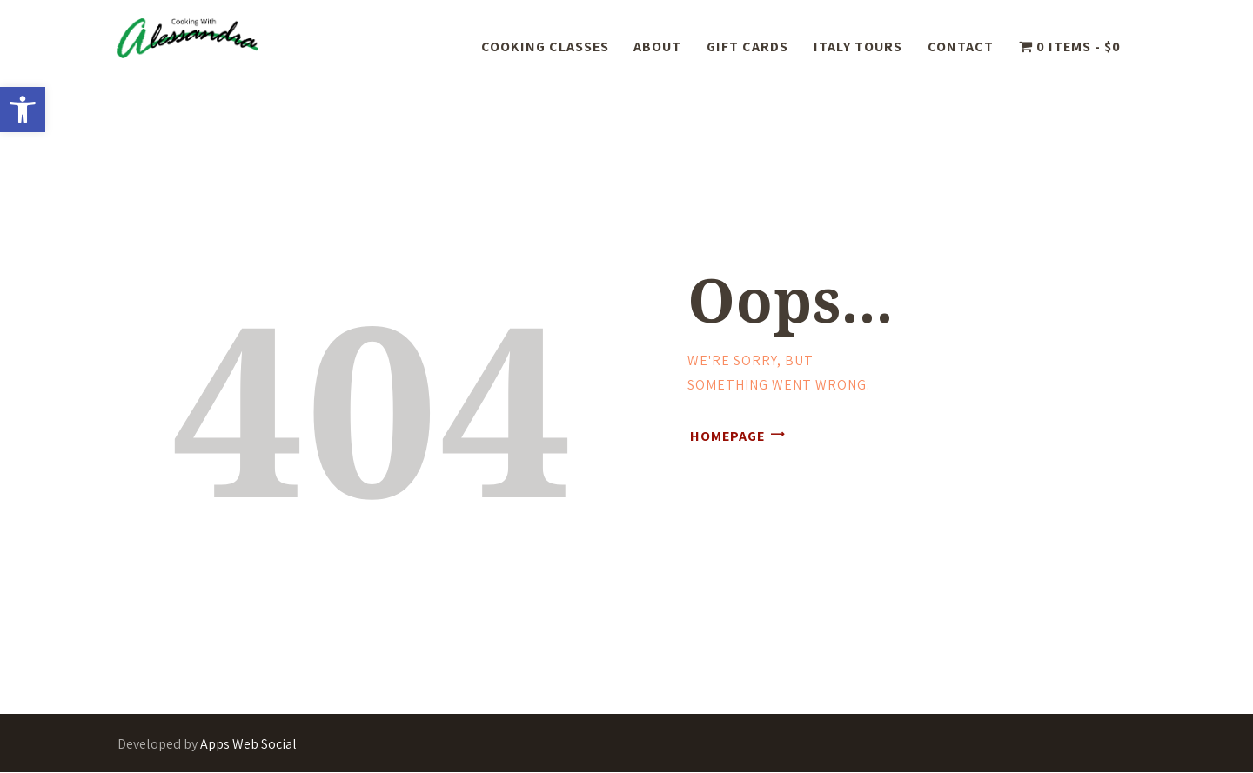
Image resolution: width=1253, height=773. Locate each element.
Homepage (727, 436)
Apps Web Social (248, 744)
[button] (22, 109)
